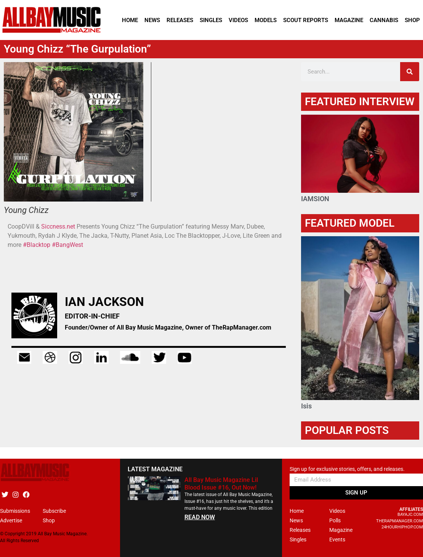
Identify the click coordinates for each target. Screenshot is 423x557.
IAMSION (315, 199)
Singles (211, 20)
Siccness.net (58, 226)
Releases (180, 20)
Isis (306, 406)
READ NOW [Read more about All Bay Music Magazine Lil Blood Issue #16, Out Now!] (199, 517)
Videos (238, 20)
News (152, 20)
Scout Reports (305, 20)
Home (130, 20)
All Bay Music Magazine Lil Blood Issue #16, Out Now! (221, 483)
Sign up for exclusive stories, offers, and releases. (347, 469)
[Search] (409, 71)
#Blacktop (36, 244)
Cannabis (384, 20)
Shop (412, 20)
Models (266, 20)
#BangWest (67, 244)
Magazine (349, 20)
